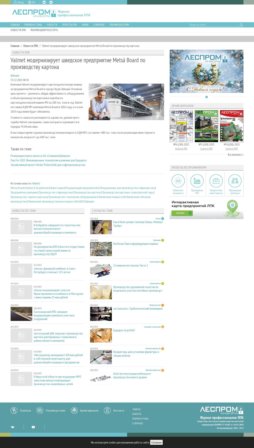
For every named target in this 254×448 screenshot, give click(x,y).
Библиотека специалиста (178, 192)
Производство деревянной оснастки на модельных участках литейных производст (138, 288)
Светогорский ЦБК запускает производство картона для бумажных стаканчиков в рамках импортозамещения (58, 337)
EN (33, 2)
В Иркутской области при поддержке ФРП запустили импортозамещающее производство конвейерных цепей (57, 380)
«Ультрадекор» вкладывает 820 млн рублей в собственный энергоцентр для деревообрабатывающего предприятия (58, 358)
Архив (85, 25)
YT (33, 427)
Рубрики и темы (33, 25)
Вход (21, 2)
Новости (52, 25)
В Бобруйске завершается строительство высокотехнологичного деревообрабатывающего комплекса (57, 228)
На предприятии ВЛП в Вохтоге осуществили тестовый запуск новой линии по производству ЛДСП (59, 250)
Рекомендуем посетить (44, 30)
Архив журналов (89, 410)
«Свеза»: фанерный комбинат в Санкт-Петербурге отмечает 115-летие (55, 270)
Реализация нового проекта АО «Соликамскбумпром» (40, 156)
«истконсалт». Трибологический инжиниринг (138, 308)
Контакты (118, 410)
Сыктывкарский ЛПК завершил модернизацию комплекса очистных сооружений (54, 315)
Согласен (156, 442)
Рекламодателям (119, 25)
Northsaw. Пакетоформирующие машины (135, 244)
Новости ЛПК (18, 30)
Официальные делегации (235, 192)
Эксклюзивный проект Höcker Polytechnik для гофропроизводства (48, 165)
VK (44, 2)
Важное (137, 409)
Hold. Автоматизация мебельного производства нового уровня (132, 375)
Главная (15, 25)
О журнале (99, 25)
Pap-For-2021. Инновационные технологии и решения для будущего (49, 160)
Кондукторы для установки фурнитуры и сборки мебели (136, 353)
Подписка (25, 410)
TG (51, 2)
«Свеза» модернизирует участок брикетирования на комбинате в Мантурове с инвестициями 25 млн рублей (58, 293)
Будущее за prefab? (124, 330)
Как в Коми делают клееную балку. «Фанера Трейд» (138, 223)
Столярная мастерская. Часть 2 (130, 265)
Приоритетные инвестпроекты (216, 192)
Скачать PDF (181, 148)
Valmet (36, 183)
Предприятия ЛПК (197, 192)
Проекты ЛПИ (69, 25)
